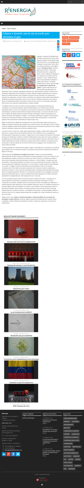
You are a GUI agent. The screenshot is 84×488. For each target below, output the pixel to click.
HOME (4, 28)
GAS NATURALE (74, 37)
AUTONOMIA (75, 421)
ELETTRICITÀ (67, 456)
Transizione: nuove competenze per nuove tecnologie (21, 359)
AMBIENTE (67, 421)
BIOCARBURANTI (68, 424)
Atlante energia (69, 133)
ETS (65, 459)
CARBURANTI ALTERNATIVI (71, 437)
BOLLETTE (67, 427)
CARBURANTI (75, 434)
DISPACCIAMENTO (69, 450)
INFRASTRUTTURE (73, 40)
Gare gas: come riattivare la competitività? (21, 242)
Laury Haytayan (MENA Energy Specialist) (41, 41)
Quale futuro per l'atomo (21, 289)
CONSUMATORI (68, 443)
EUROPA (65, 37)
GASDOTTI (77, 465)
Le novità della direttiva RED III (21, 312)
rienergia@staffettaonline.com (13, 450)
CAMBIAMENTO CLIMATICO (71, 431)
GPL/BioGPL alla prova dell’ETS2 (21, 336)
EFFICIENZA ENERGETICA (71, 453)
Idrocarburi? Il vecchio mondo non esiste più (50, 430)
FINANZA (77, 459)
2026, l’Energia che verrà (21, 406)
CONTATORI (67, 446)
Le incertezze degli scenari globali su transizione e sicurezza (51, 452)
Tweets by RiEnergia (28, 418)
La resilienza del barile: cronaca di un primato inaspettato (50, 441)
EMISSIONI (76, 456)
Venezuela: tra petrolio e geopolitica (21, 382)
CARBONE (66, 434)
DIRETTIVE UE (76, 446)
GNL (64, 40)
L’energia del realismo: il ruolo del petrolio (21, 265)
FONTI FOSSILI (11, 28)
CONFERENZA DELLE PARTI (71, 440)
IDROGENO (72, 468)
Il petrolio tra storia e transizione (50, 420)
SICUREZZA (66, 43)
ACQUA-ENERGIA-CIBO (70, 418)
